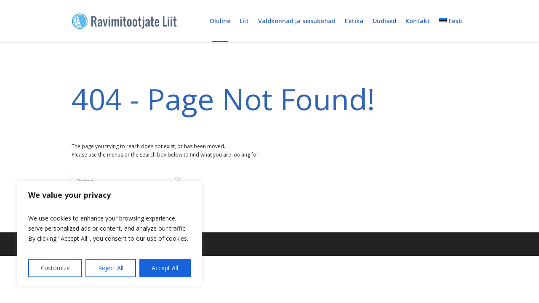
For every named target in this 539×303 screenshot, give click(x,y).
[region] (109, 233)
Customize (55, 268)
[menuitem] (451, 21)
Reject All (110, 268)
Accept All (165, 268)
